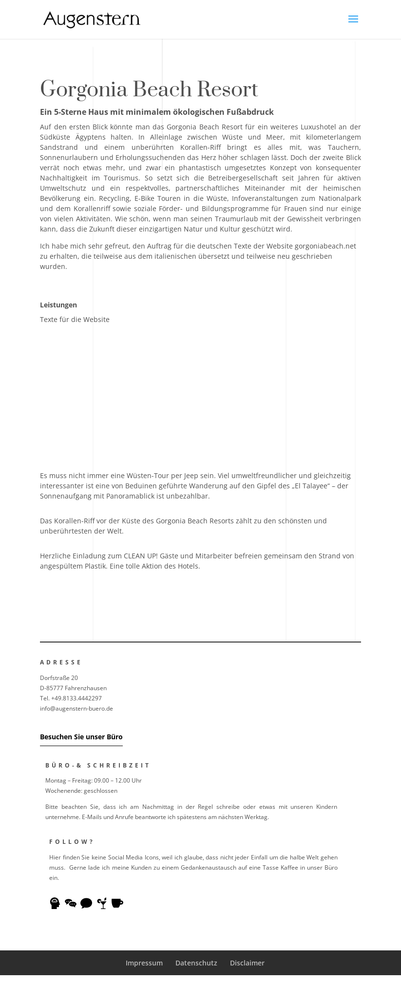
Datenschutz (196, 962)
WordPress (272, 987)
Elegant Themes (179, 987)
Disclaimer (247, 962)
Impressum (144, 962)
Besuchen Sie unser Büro (81, 736)
